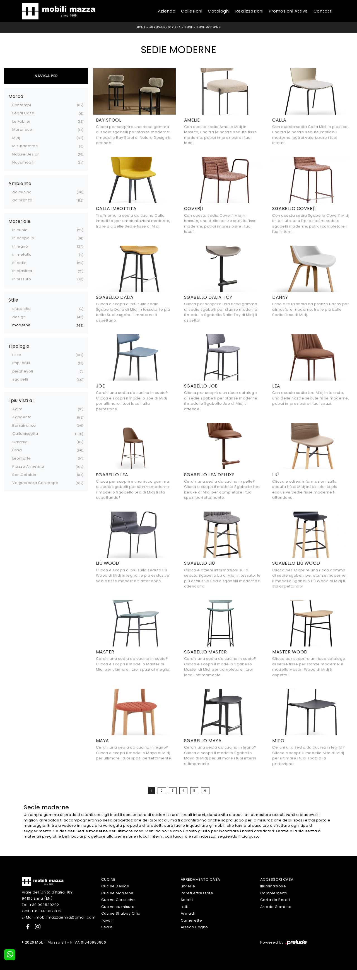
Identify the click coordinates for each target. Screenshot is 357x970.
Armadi (188, 913)
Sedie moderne (208, 27)
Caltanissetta (25, 433)
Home (141, 27)
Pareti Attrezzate (197, 893)
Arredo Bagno (194, 927)
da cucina (22, 192)
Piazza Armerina (28, 466)
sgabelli (20, 379)
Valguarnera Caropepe (35, 482)
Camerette (191, 920)
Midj (16, 137)
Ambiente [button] (19, 184)
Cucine (108, 879)
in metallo (22, 254)
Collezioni (191, 11)
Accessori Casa (277, 879)
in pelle (19, 262)
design (19, 317)
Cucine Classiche (118, 899)
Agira (17, 409)
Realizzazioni (249, 11)
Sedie (188, 27)
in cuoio (20, 230)
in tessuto (21, 279)
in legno (20, 246)
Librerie (188, 886)
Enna (17, 450)
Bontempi (21, 105)
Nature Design (26, 154)
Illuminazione (273, 886)
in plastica (22, 270)
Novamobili (23, 162)
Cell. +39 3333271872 (42, 911)
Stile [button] (13, 300)
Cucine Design (115, 886)
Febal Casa (23, 113)
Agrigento (22, 417)
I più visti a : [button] (21, 401)
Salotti (187, 899)
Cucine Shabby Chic (120, 913)
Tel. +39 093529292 (40, 904)
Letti (185, 906)
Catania (20, 442)
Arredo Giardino (276, 906)
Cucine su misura (118, 906)
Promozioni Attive (288, 11)
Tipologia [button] (19, 346)
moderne (21, 325)
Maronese (22, 129)
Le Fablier (21, 121)
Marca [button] (15, 96)
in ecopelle (23, 238)
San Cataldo (24, 474)
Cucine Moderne (117, 893)
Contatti (323, 11)
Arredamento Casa (165, 27)
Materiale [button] (19, 221)
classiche (21, 308)
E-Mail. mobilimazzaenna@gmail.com (59, 917)
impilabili (21, 363)
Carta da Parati (275, 899)
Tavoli (107, 920)
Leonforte (21, 458)
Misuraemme (25, 146)
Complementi (273, 893)
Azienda (167, 11)
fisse (16, 354)
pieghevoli (22, 371)
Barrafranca (24, 425)
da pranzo (22, 200)
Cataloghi (219, 11)
